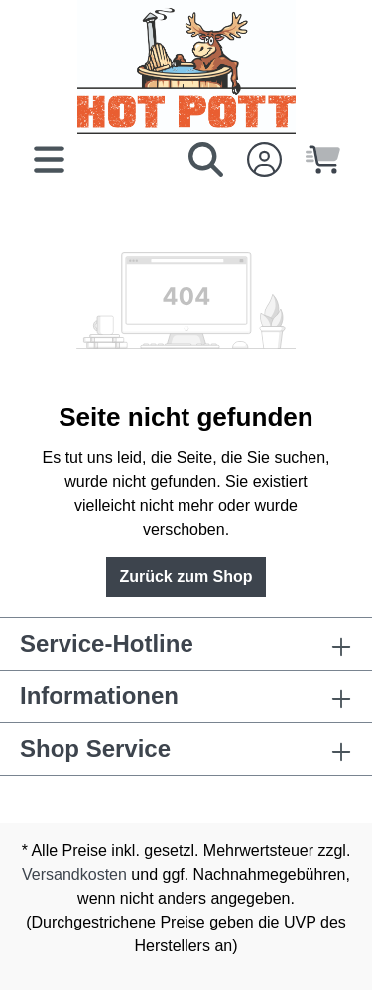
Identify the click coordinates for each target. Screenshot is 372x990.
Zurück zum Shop (185, 576)
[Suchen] (206, 159)
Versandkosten (74, 874)
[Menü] (49, 159)
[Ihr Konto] (264, 159)
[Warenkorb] (323, 159)
